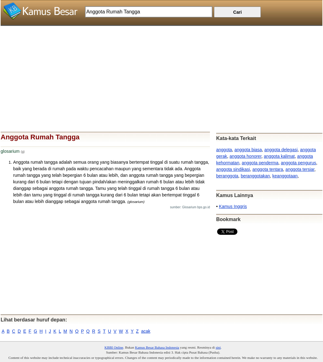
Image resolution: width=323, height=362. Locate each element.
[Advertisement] (161, 69)
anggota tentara (267, 169)
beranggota (227, 175)
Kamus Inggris (233, 206)
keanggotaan (285, 175)
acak (146, 331)
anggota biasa (248, 149)
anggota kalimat (279, 156)
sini (218, 347)
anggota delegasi (281, 149)
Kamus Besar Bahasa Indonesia (157, 347)
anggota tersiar (300, 169)
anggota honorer (245, 156)
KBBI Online (114, 347)
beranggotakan (255, 175)
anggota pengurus (298, 162)
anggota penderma (260, 162)
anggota (224, 149)
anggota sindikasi (233, 169)
